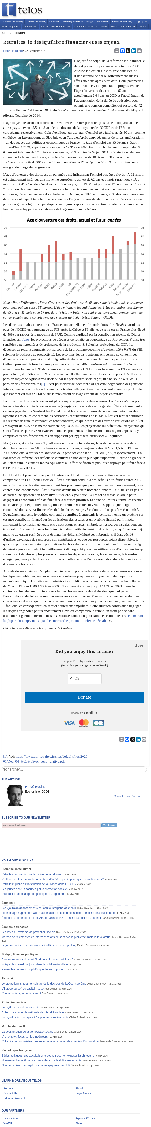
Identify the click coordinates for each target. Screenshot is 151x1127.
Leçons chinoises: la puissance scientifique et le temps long (39, 922)
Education (54, 21)
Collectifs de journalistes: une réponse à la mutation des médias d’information (50, 1018)
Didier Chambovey (96, 960)
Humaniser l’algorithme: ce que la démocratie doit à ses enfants (41, 1037)
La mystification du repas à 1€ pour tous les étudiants (35, 994)
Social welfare (128, 26)
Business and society (12, 21)
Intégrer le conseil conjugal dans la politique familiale (35, 941)
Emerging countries (72, 21)
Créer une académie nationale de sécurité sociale (33, 989)
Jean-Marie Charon (109, 1018)
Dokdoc (8, 1105)
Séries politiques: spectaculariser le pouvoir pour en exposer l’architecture (48, 1032)
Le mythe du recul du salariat (20, 984)
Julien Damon (71, 989)
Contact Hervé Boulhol (127, 796)
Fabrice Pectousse (87, 922)
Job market (101, 26)
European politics (11, 26)
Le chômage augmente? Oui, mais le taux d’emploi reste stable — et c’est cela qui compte (58, 889)
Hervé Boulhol (13, 50)
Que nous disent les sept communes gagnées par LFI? (36, 1042)
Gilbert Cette (60, 1008)
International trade (83, 26)
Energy (89, 21)
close (138, 645)
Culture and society (36, 21)
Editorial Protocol (14, 1075)
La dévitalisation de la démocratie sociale (27, 1008)
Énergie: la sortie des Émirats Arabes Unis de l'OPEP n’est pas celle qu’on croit (51, 894)
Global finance (30, 26)
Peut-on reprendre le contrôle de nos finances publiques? (38, 936)
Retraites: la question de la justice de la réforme (31, 851)
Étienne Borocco (119, 914)
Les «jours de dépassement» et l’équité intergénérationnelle (39, 884)
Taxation (142, 26)
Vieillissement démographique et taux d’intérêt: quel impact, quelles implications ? (53, 856)
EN (139, 22)
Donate (84, 697)
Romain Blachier (110, 894)
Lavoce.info (10, 1095)
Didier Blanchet (85, 885)
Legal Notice (83, 1070)
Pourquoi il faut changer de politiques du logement (33, 870)
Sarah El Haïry (89, 1037)
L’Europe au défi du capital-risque (23, 965)
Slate (79, 1100)
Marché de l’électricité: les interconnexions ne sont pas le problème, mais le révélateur (56, 914)
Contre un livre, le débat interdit (21, 970)
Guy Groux (47, 970)
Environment (102, 21)
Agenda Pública (85, 1095)
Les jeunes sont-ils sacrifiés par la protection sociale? (35, 865)
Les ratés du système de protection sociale (28, 909)
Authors (8, 1065)
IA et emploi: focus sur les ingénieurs (25, 1013)
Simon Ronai (77, 1042)
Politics (114, 26)
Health (44, 26)
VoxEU (7, 1100)
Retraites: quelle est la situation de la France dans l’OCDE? (39, 861)
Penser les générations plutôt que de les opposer (32, 946)
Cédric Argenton (82, 936)
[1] (43, 384)
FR (146, 22)
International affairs (60, 26)
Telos (25, 339)
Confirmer (109, 825)
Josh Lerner (50, 965)
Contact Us (10, 1070)
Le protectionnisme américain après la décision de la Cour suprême (44, 960)
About (79, 1065)
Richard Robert (46, 984)
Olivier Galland (64, 909)
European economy (122, 21)
